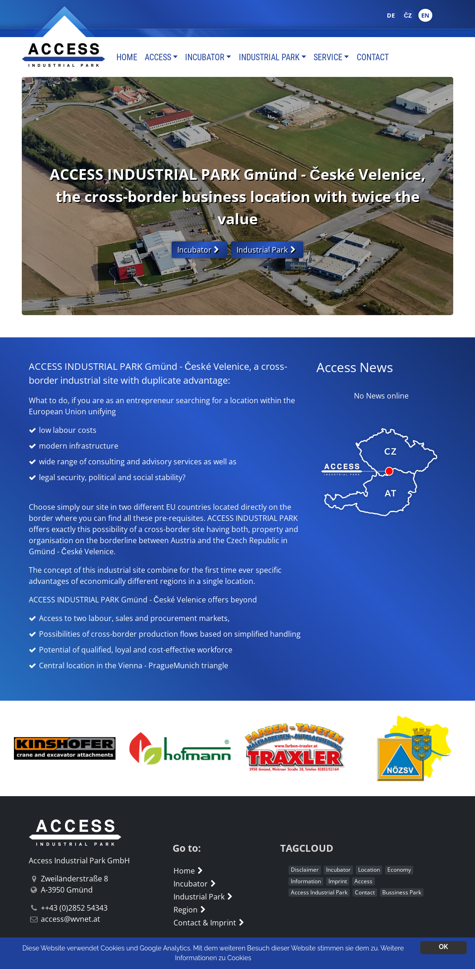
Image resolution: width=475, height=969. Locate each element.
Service (328, 57)
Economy (399, 870)
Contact (373, 57)
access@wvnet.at (70, 919)
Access (158, 57)
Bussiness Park (401, 892)
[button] (41, 748)
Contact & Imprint (209, 923)
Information (306, 881)
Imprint (337, 881)
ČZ (408, 15)
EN (425, 15)
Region (190, 910)
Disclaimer (305, 870)
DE (391, 15)
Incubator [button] (199, 250)
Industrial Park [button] (267, 250)
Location (369, 870)
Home (126, 57)
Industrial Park (269, 57)
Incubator (205, 57)
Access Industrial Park (319, 892)
